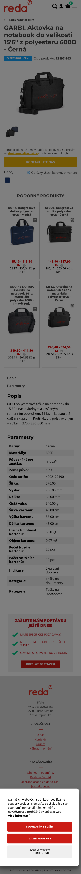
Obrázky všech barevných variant (54, 172)
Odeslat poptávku (40, 664)
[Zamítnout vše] (39, 838)
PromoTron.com (53, 870)
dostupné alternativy (23, 153)
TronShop (36, 870)
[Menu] (74, 6)
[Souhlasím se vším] (39, 827)
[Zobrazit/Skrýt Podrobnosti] (39, 851)
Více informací (19, 816)
